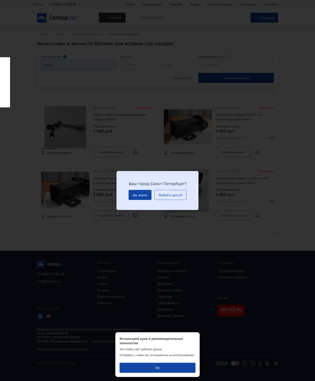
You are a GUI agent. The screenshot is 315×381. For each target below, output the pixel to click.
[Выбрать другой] (170, 195)
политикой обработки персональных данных (150, 359)
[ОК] (157, 368)
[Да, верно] (140, 195)
